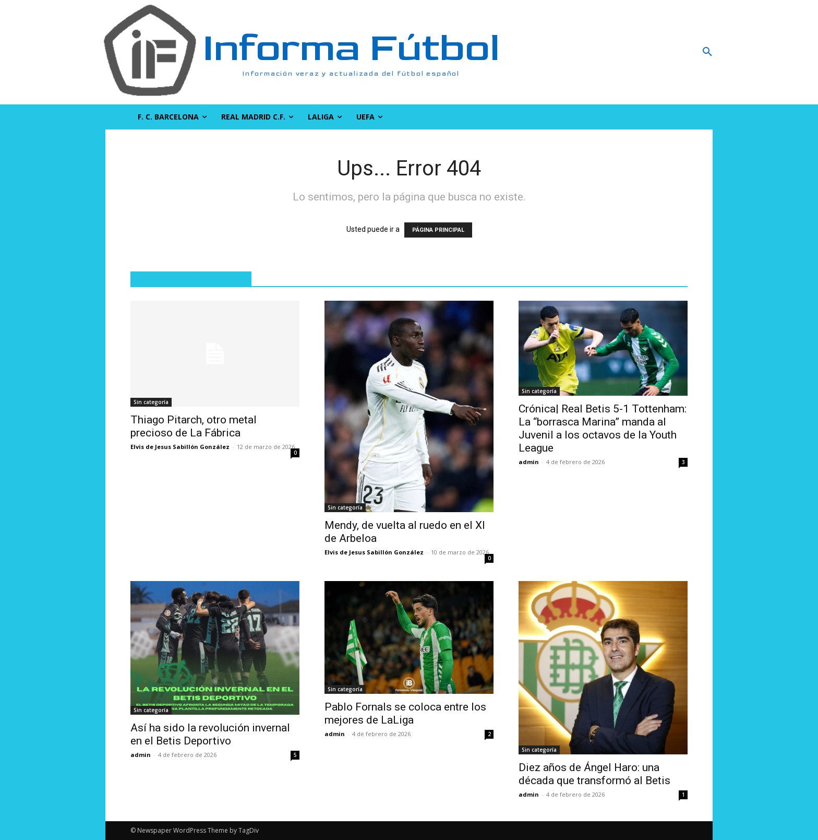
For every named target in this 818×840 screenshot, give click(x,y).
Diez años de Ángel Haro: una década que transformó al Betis (594, 774)
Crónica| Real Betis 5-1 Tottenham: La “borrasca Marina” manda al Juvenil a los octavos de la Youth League (603, 428)
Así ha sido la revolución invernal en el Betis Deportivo (210, 734)
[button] (651, 52)
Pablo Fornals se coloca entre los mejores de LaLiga (405, 713)
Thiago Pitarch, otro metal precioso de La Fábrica (193, 426)
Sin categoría (151, 402)
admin (529, 462)
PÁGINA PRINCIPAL (438, 230)
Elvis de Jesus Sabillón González (180, 447)
